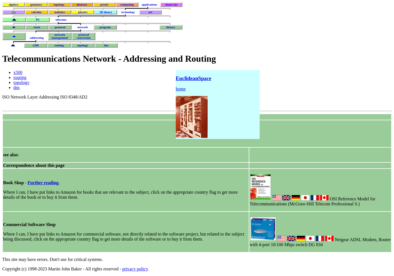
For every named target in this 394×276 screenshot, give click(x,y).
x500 (36, 45)
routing (59, 45)
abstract (81, 4)
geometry (36, 4)
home (181, 89)
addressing (37, 37)
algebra (13, 4)
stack (37, 27)
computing (127, 4)
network (82, 27)
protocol (60, 27)
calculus (36, 12)
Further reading (43, 182)
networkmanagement (59, 36)
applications (149, 4)
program (105, 27)
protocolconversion (83, 36)
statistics (59, 12)
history (170, 27)
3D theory (106, 12)
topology (58, 4)
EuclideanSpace (193, 78)
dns (106, 45)
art (151, 12)
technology (128, 12)
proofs (104, 4)
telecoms (60, 19)
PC (38, 19)
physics (82, 12)
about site (171, 4)
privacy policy (135, 269)
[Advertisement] (105, 133)
